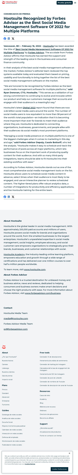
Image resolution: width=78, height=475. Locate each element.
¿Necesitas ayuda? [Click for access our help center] (46, 428)
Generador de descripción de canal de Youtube (56, 385)
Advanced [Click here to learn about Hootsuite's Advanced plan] (5, 397)
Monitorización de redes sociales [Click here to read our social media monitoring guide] (13, 441)
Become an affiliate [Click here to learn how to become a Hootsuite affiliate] (47, 418)
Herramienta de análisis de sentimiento (54, 361)
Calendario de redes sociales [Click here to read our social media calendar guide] (12, 430)
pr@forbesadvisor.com (16, 329)
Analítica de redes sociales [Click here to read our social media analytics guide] (11, 418)
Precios (4, 389)
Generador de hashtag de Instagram (53, 364)
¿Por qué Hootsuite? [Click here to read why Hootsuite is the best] (9, 357)
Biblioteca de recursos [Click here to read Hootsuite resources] (47, 407)
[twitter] (13, 39)
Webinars (43, 411)
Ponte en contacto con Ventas (51, 436)
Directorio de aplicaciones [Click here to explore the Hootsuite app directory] (49, 414)
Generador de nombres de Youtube (52, 382)
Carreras (5, 364)
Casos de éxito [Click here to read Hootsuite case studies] (45, 395)
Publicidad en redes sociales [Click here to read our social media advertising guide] (12, 445)
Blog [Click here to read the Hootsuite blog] (41, 403)
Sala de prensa (7, 376)
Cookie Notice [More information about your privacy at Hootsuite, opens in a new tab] (30, 464)
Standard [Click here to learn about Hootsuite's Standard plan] (5, 393)
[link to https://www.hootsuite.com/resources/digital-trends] (29, 107)
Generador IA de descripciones (50, 357)
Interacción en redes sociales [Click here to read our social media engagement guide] (12, 433)
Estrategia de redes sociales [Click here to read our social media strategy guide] (12, 415)
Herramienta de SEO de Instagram (52, 374)
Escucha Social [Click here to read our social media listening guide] (7, 422)
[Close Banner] (69, 453)
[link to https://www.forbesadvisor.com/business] (36, 52)
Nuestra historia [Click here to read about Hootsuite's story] (7, 361)
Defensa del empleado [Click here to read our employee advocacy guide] (10, 437)
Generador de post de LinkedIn (51, 378)
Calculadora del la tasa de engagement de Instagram (55, 369)
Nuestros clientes (8, 372)
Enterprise (5, 401)
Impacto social (7, 379)
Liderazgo (5, 368)
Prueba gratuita (65, 3)
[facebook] (5, 39)
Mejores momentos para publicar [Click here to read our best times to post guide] (13, 426)
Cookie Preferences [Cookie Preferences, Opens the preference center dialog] (59, 469)
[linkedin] (9, 39)
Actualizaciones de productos (50, 432)
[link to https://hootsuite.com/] (48, 46)
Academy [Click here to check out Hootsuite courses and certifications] (43, 399)
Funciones (5, 405)
